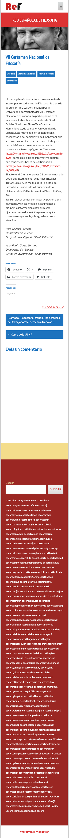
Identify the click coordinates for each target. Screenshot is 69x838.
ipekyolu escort (35, 700)
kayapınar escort (22, 720)
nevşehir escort (47, 591)
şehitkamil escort (37, 767)
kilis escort (47, 572)
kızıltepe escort (35, 724)
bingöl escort (20, 529)
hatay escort (19, 557)
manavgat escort (22, 739)
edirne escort (20, 543)
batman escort (21, 524)
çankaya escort (21, 667)
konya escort (20, 581)
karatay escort (20, 715)
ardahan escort (36, 514)
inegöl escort (20, 700)
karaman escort (21, 567)
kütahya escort (35, 581)
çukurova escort (21, 672)
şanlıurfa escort (37, 600)
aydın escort (19, 519)
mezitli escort (20, 748)
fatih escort (19, 686)
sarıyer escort (20, 767)
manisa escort (20, 586)
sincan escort (20, 777)
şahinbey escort (21, 763)
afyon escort (37, 505)
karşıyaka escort (37, 715)
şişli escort (33, 777)
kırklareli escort (21, 576)
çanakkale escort (22, 533)
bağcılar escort (35, 639)
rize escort (49, 596)
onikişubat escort (41, 753)
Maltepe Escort (41, 805)
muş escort (33, 591)
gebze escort (20, 691)
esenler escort (35, 677)
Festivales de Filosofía (46, 73)
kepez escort (20, 724)
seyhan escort (33, 772)
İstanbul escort (21, 810)
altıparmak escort (22, 629)
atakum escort (35, 634)
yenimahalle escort (39, 796)
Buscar (10, 482)
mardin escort (35, 586)
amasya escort (36, 510)
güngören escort (22, 696)
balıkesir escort (34, 519)
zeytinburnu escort (23, 805)
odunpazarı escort (22, 753)
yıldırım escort (20, 801)
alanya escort (20, 624)
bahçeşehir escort (43, 643)
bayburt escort (37, 524)
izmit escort (19, 705)
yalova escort (31, 615)
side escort (47, 772)
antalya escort (20, 514)
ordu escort (19, 596)
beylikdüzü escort (22, 657)
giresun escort (21, 553)
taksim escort (38, 786)
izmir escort (19, 562)
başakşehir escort (22, 648)
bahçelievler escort (23, 643)
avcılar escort (20, 639)
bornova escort (40, 657)
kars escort (35, 567)
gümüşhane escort (39, 553)
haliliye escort (38, 696)
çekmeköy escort (38, 667)
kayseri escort (20, 572)
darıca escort (37, 672)
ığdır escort (32, 557)
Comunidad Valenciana (26, 73)
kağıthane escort (22, 710)
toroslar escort (38, 791)
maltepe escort (38, 734)
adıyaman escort (21, 505)
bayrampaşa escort (23, 653)
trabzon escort (34, 610)
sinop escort (19, 605)
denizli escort (20, 538)
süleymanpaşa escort (24, 782)
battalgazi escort (41, 648)
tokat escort (19, 610)
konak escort (20, 729)
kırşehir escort (37, 576)
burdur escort (47, 529)
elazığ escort (34, 543)
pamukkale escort (41, 758)
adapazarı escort (40, 619)
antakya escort (40, 629)
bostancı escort (21, 662)
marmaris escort (39, 739)
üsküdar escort (21, 796)
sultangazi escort (22, 786)
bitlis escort (33, 529)
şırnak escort (33, 605)
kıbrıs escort (34, 572)
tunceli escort (50, 610)
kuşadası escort (21, 734)
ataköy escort (20, 634)
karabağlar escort (40, 710)
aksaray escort (21, 510)
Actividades (11, 73)
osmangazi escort (22, 758)
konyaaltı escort (35, 729)
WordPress (27, 831)
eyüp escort (38, 681)
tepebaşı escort (21, 791)
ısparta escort (46, 557)
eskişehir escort (38, 548)
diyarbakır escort (36, 538)
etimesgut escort (22, 681)
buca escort (36, 662)
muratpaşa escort (37, 748)
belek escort (40, 653)
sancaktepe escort (40, 763)
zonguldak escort (22, 619)
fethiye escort (33, 686)
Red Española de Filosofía (34, 20)
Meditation (42, 831)
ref (62, 307)
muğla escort (20, 591)
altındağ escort (35, 624)
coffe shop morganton (18, 500)
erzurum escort (21, 548)
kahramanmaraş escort (37, 562)
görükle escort (35, 691)
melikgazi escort (21, 743)
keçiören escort (39, 720)
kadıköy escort (33, 705)
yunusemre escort (38, 801)
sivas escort (47, 605)
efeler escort (20, 677)
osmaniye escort (34, 596)
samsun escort (21, 600)
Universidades (12, 80)
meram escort (37, 743)
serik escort (19, 772)
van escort (18, 615)
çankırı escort (38, 533)
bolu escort (36, 500)
